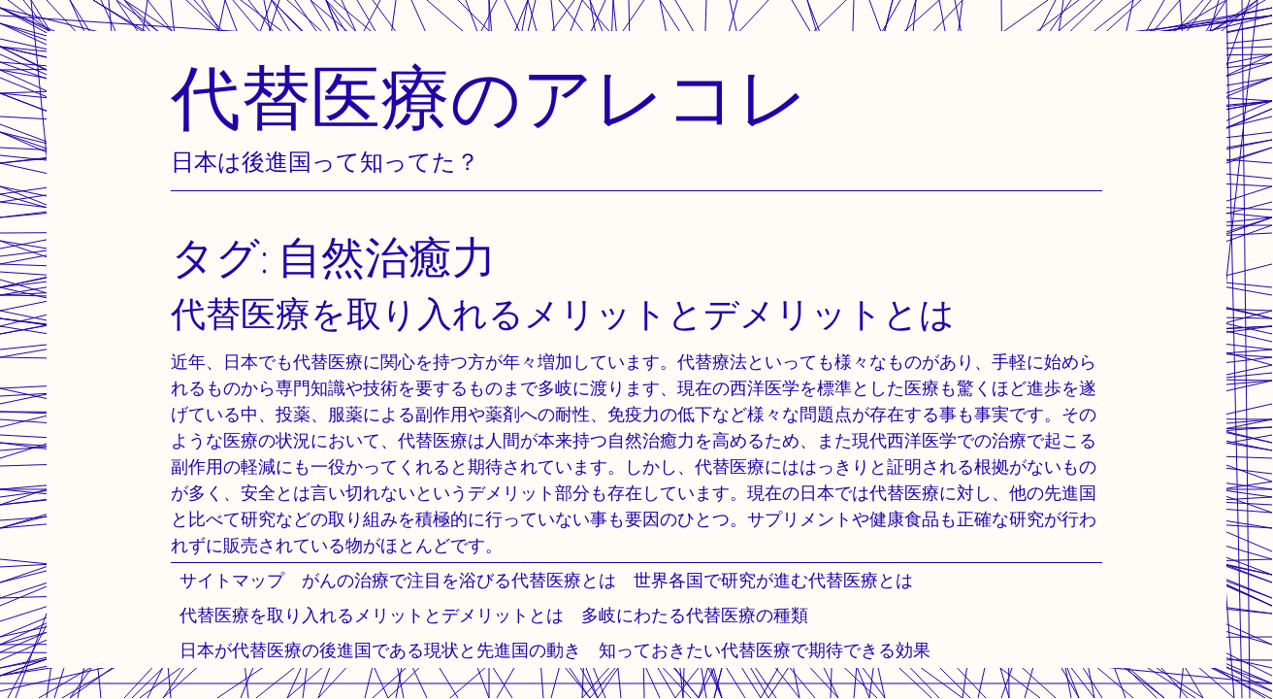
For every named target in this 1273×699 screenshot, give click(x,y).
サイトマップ (232, 580)
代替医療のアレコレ (490, 96)
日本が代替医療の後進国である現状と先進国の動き (380, 650)
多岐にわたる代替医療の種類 (694, 615)
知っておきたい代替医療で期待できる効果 (764, 650)
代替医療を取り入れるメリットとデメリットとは (372, 615)
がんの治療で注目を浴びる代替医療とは (459, 580)
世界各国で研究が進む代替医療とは (773, 580)
